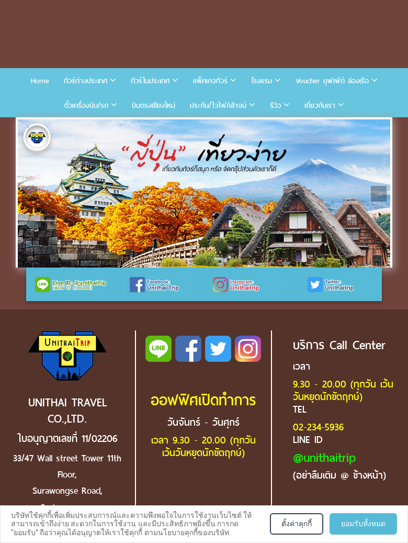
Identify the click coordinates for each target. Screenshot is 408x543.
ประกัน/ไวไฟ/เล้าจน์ (218, 105)
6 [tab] (106, 127)
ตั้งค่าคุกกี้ (296, 523)
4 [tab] (75, 127)
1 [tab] (28, 127)
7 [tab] (122, 127)
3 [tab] (59, 127)
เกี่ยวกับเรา (319, 105)
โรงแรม (261, 81)
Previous (29, 194)
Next (379, 194)
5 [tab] (91, 127)
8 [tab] (138, 127)
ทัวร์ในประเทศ (150, 81)
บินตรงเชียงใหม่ (153, 105)
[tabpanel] (204, 193)
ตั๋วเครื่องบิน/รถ (86, 105)
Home (40, 81)
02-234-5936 (318, 427)
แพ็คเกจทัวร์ (210, 81)
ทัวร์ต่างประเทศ (85, 81)
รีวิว (275, 105)
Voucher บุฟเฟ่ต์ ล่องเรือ (332, 81)
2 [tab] (44, 127)
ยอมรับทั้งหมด (363, 523)
